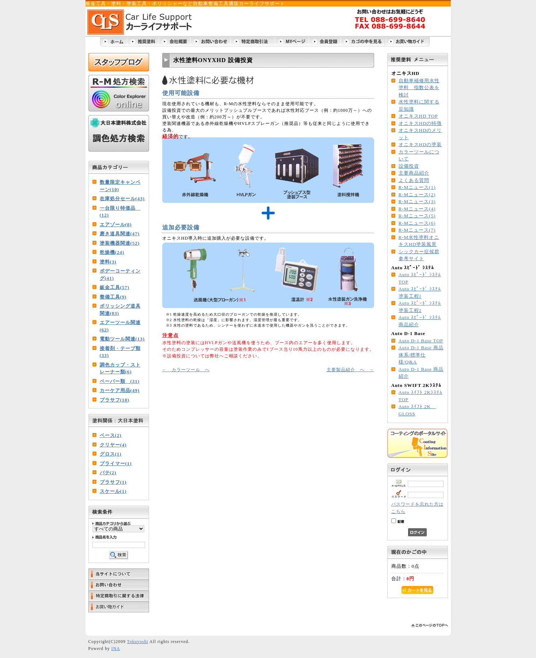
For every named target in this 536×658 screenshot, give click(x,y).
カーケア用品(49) (120, 390)
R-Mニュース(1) (417, 187)
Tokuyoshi (137, 641)
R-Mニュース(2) (417, 194)
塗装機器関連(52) (120, 243)
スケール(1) (113, 491)
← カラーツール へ (186, 369)
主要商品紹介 (414, 173)
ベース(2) (111, 435)
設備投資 (409, 166)
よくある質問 (414, 180)
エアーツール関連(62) (120, 326)
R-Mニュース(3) (417, 201)
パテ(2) (108, 472)
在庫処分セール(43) (122, 198)
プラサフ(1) (113, 482)
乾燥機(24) (112, 252)
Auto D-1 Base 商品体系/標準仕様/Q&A (421, 355)
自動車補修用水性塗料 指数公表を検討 (419, 88)
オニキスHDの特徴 (420, 123)
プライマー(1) (116, 463)
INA (115, 648)
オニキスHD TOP (418, 116)
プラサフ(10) (115, 400)
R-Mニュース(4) (417, 209)
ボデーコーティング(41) (120, 274)
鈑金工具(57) (115, 287)
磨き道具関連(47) (120, 233)
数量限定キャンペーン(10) (120, 185)
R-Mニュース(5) (417, 215)
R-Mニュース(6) (417, 223)
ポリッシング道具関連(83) (120, 309)
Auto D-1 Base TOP (421, 340)
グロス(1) (111, 454)
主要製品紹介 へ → (350, 369)
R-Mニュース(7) (417, 230)
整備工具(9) (113, 297)
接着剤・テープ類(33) (120, 352)
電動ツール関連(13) (122, 339)
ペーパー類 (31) (120, 381)
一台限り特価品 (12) (120, 211)
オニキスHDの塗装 (420, 144)
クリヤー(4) (113, 445)
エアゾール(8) (116, 224)
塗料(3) (108, 262)
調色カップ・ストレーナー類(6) (120, 368)
